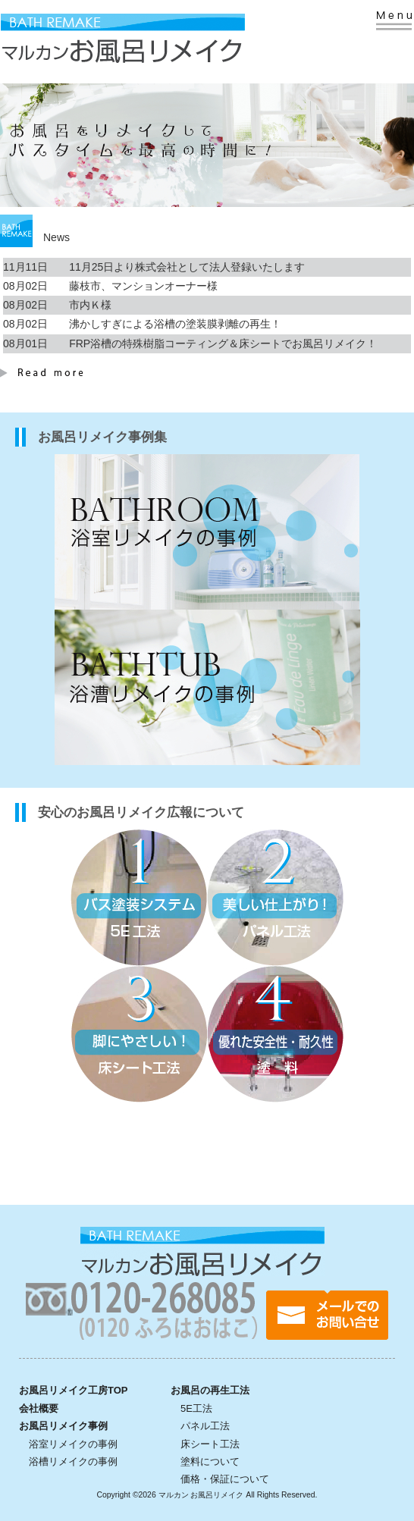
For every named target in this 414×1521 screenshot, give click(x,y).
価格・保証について (224, 1479)
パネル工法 (205, 1426)
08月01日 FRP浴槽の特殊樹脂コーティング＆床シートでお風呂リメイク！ (190, 343)
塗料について (210, 1461)
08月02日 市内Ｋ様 (57, 305)
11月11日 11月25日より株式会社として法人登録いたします (154, 267)
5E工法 (196, 1408)
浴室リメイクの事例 (73, 1444)
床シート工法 (210, 1444)
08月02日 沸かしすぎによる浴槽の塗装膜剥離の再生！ (142, 324)
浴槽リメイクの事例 (73, 1461)
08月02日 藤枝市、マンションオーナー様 (110, 286)
